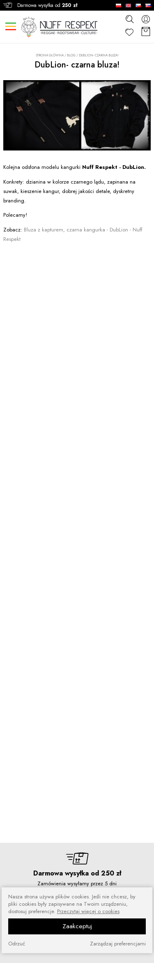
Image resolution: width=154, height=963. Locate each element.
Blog (71, 55)
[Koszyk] (145, 32)
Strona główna (50, 55)
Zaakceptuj (77, 926)
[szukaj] (129, 19)
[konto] (145, 19)
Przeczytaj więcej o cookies (88, 911)
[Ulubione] (129, 32)
